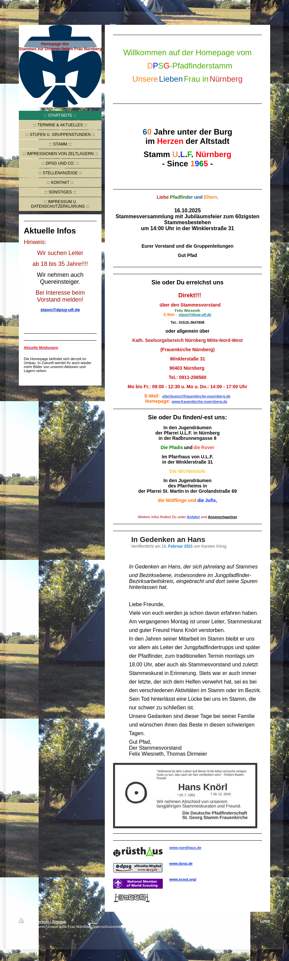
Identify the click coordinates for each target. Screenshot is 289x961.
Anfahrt (193, 517)
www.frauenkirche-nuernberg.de (199, 401)
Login (265, 921)
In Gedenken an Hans (168, 539)
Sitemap (59, 922)
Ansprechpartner (222, 517)
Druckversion (34, 922)
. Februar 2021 (179, 546)
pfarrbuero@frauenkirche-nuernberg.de (196, 396)
